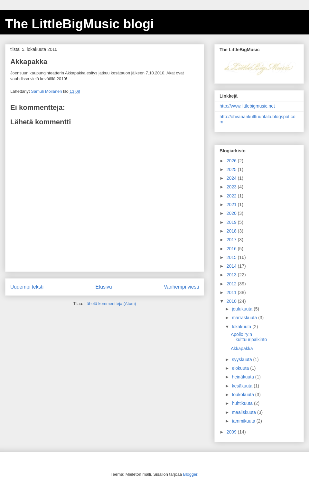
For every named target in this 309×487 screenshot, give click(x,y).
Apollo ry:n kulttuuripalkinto (249, 337)
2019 (232, 222)
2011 (232, 292)
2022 (232, 195)
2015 (232, 257)
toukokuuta (243, 394)
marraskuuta (245, 317)
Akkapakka (242, 348)
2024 (232, 178)
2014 (232, 266)
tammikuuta (244, 421)
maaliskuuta (244, 412)
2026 (232, 160)
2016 (232, 248)
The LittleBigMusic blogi (79, 24)
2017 (232, 239)
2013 (232, 274)
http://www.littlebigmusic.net (247, 106)
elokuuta (241, 368)
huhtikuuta (243, 403)
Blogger (190, 474)
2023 (232, 186)
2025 (232, 169)
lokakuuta (242, 326)
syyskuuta (242, 359)
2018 (232, 231)
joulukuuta (243, 308)
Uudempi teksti (26, 287)
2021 (232, 204)
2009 (232, 431)
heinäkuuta (243, 376)
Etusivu (104, 287)
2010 (232, 301)
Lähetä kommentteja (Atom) (110, 303)
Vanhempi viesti (181, 287)
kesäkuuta (243, 385)
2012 (232, 283)
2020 (232, 213)
